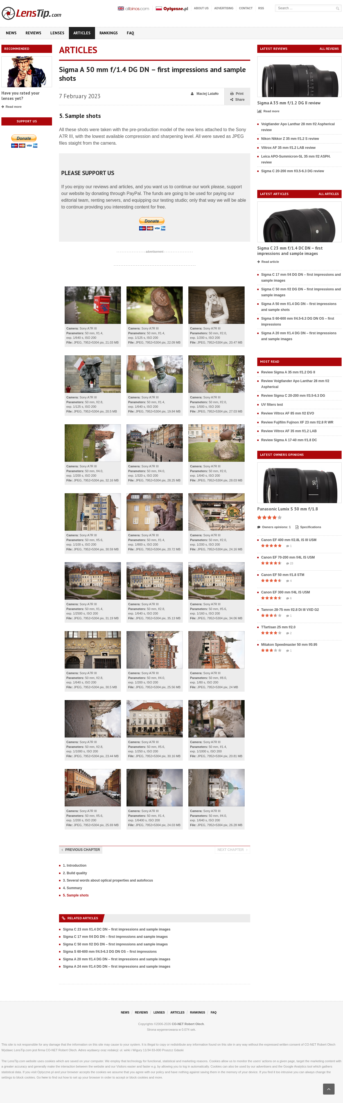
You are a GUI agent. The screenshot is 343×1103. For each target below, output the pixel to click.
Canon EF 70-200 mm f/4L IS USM (288, 557)
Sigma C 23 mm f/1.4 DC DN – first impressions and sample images (116, 929)
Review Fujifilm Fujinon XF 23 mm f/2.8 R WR (297, 422)
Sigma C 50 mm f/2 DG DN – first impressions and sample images (115, 944)
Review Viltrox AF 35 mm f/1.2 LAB (289, 431)
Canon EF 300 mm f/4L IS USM (285, 592)
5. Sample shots (76, 895)
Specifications (308, 527)
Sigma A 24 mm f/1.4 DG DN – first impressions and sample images (116, 967)
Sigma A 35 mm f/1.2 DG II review (289, 103)
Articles (82, 32)
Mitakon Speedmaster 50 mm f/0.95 (289, 645)
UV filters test (272, 405)
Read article (268, 262)
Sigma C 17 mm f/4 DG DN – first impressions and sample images (115, 937)
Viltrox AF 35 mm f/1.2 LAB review (288, 148)
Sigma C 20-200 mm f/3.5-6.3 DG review (292, 171)
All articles (329, 194)
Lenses (57, 32)
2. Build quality (75, 873)
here (45, 1077)
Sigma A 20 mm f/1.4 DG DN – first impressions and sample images (116, 959)
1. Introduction (74, 865)
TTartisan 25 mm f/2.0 (278, 627)
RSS (261, 8)
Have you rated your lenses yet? (20, 95)
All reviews (329, 48)
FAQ (130, 32)
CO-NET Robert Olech (188, 1024)
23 (289, 563)
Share (237, 100)
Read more (11, 107)
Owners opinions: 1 (274, 527)
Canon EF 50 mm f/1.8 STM (282, 575)
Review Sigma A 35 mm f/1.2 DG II (288, 372)
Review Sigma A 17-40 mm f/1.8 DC (289, 440)
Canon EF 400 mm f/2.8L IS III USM (289, 540)
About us (201, 8)
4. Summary (72, 888)
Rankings (109, 32)
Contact (245, 8)
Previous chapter (81, 850)
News (11, 32)
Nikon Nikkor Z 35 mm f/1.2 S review (290, 139)
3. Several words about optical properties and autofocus (108, 880)
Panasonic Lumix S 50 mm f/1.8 (287, 509)
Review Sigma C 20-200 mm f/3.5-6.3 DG (293, 396)
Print (236, 94)
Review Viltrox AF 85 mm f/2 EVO (287, 413)
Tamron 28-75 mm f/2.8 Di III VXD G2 (290, 610)
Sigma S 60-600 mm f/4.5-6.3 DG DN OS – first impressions (110, 952)
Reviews (33, 32)
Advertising (223, 8)
